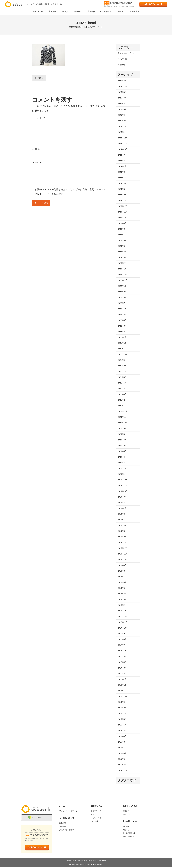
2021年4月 (122, 389)
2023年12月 (123, 206)
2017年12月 (123, 617)
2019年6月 (122, 514)
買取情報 (121, 65)
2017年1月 (122, 679)
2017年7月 (122, 645)
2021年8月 (122, 366)
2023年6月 (122, 240)
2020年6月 (122, 446)
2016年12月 (123, 685)
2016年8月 (122, 708)
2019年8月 (122, 503)
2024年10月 (123, 149)
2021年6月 (122, 377)
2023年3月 (122, 258)
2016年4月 (122, 731)
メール (37, 162)
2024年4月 (122, 183)
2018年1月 (122, 611)
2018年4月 (122, 594)
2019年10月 (123, 491)
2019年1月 (122, 543)
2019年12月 (123, 480)
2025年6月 (122, 104)
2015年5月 (122, 759)
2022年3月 (122, 326)
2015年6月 (122, 753)
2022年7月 (122, 303)
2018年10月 (123, 560)
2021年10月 (123, 354)
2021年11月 (123, 349)
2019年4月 (122, 525)
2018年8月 (122, 571)
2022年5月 (122, 315)
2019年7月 (122, 508)
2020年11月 (123, 417)
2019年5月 (122, 520)
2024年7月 (122, 166)
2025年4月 (122, 115)
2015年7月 (122, 748)
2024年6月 (122, 172)
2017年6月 (122, 651)
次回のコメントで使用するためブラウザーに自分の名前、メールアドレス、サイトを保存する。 (70, 191)
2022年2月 (122, 332)
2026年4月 (122, 81)
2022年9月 (122, 292)
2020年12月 (123, 411)
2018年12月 (123, 548)
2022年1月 (122, 337)
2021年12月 (123, 343)
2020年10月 (123, 423)
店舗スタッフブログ (126, 53)
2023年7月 (122, 235)
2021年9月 (122, 360)
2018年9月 (122, 565)
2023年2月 (122, 263)
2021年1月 (122, 406)
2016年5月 (122, 725)
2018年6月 (122, 582)
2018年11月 (123, 554)
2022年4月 (122, 320)
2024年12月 (123, 138)
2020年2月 (122, 468)
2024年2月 (122, 195)
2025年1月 (122, 132)
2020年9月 (122, 429)
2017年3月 (122, 668)
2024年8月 (122, 161)
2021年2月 (122, 400)
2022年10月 (123, 286)
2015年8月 (122, 742)
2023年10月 (123, 218)
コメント (38, 117)
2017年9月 (122, 634)
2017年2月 (122, 674)
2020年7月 (122, 440)
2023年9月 (122, 223)
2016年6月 (122, 719)
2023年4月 (122, 252)
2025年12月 (123, 87)
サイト (35, 176)
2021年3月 (122, 394)
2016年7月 (122, 714)
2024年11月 (123, 144)
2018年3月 (122, 600)
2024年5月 (122, 178)
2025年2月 (122, 127)
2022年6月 (122, 309)
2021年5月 (122, 383)
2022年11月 (123, 280)
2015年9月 (122, 736)
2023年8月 (122, 229)
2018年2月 (122, 605)
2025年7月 (122, 98)
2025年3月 (122, 121)
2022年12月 (123, 275)
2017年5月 (122, 656)
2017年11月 (123, 622)
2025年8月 (122, 92)
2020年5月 (122, 451)
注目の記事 (122, 59)
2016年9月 (122, 702)
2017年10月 (123, 628)
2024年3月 (122, 189)
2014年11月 (123, 771)
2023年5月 (122, 246)
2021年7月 (122, 372)
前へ (41, 78)
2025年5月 (122, 109)
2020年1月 (122, 474)
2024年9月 (122, 155)
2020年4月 (122, 457)
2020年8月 (122, 434)
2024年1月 (122, 201)
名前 (36, 149)
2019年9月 (122, 497)
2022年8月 (122, 297)
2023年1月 (122, 269)
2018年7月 (122, 577)
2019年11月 (123, 485)
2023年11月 (123, 212)
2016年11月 (123, 691)
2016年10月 (123, 696)
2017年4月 (122, 662)
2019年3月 (122, 531)
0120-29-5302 (121, 3)
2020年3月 (122, 463)
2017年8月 (122, 639)
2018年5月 (122, 588)
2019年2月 (122, 537)
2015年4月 (122, 765)
